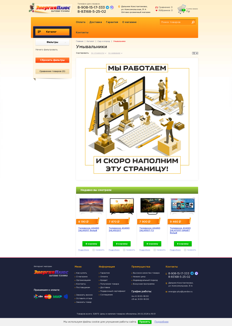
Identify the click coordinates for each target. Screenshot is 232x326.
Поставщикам (83, 287)
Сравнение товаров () (52, 71)
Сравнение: (164, 7)
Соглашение (106, 295)
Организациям (83, 280)
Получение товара (109, 284)
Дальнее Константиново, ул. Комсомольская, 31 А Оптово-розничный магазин (135, 9)
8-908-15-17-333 (91, 7)
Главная (79, 41)
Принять (144, 322)
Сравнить (100, 250)
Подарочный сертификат (112, 291)
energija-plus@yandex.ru (180, 292)
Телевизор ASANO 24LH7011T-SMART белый (180, 230)
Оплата (80, 22)
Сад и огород (104, 41)
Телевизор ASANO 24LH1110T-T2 (149, 229)
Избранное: (164, 10)
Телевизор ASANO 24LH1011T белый (88, 229)
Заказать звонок (84, 295)
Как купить (81, 273)
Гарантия (112, 22)
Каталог (47, 32)
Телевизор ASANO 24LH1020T (119, 229)
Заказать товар (84, 302)
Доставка (96, 22)
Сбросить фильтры (52, 60)
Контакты (82, 33)
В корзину (91, 244)
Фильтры (56, 42)
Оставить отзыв (84, 298)
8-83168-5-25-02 (92, 11)
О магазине (129, 22)
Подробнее (161, 322)
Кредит (104, 280)
